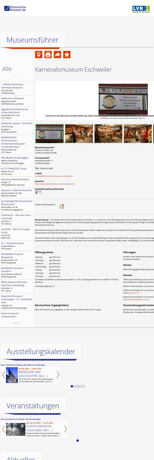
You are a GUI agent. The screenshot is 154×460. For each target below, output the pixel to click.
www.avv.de (133, 292)
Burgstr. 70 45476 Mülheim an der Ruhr (17, 182)
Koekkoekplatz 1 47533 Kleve (17, 246)
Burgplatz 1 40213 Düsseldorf (17, 127)
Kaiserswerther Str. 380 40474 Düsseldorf (17, 193)
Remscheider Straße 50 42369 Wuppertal (17, 272)
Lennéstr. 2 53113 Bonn (17, 219)
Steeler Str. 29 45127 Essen (17, 171)
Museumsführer (32, 40)
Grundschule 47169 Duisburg (17, 88)
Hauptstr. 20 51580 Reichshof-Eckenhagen (17, 302)
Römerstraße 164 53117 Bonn (17, 145)
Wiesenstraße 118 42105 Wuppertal (17, 258)
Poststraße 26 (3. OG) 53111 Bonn (17, 113)
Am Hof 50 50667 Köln (17, 233)
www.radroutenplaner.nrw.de (136, 299)
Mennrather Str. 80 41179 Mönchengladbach (17, 205)
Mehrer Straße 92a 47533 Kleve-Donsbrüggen (17, 160)
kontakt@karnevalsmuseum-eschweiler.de (54, 176)
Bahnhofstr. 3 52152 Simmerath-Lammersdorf (17, 317)
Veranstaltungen (33, 406)
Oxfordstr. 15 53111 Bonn (17, 286)
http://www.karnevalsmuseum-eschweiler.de (55, 184)
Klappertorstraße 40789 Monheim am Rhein (17, 101)
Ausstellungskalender (41, 351)
